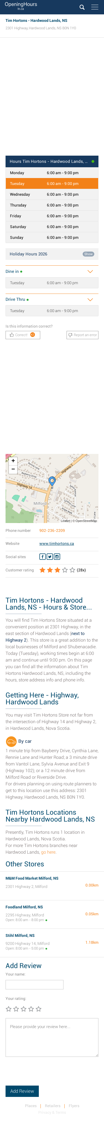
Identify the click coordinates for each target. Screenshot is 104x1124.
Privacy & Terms (52, 1112)
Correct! (22, 334)
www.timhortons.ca (56, 543)
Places (31, 1106)
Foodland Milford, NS (24, 907)
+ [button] (13, 461)
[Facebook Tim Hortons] (42, 557)
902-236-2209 (52, 530)
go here (48, 852)
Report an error (82, 335)
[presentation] (48, 1075)
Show (88, 254)
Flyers (74, 1106)
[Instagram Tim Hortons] (57, 557)
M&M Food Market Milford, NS (32, 878)
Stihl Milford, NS (20, 935)
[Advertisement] (52, 98)
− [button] (13, 470)
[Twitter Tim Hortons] (50, 557)
